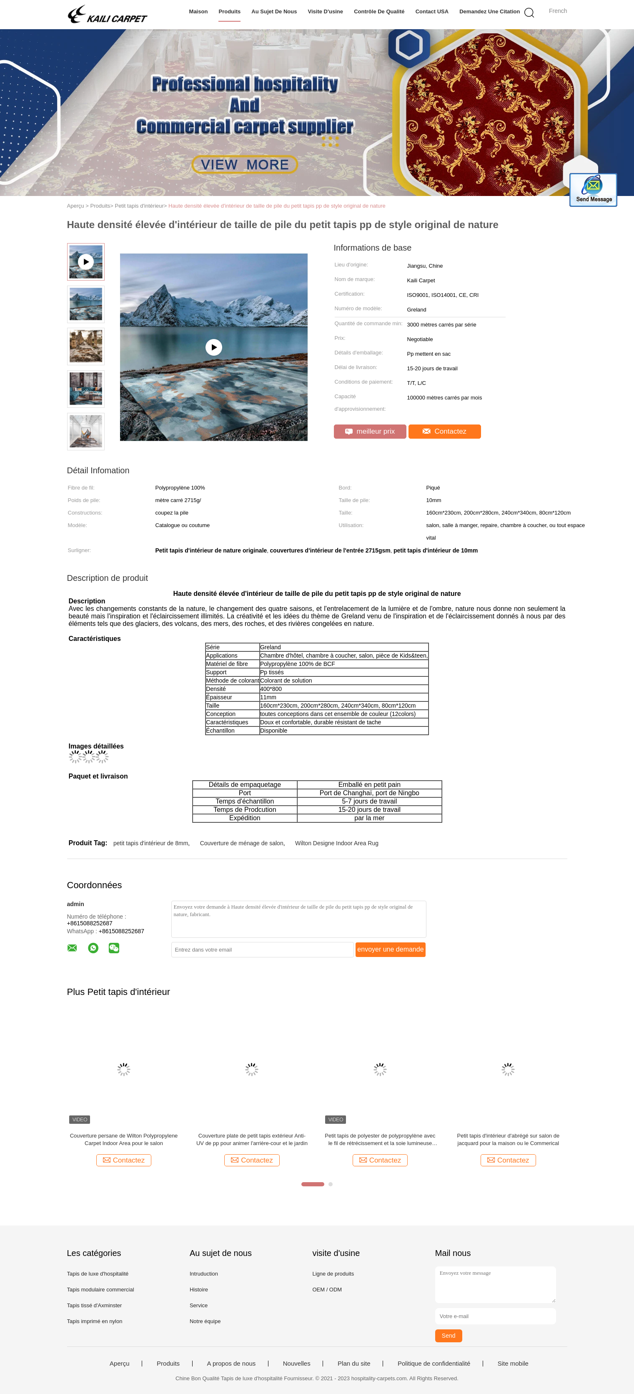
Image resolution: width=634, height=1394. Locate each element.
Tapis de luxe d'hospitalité (98, 1274)
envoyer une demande (390, 949)
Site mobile (513, 1363)
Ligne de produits (333, 1274)
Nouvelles (297, 1363)
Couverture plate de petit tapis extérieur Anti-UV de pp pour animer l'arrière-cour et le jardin (252, 1139)
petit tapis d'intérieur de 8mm (150, 843)
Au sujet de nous (274, 11)
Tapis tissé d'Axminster (94, 1305)
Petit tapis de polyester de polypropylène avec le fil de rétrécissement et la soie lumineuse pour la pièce (380, 1140)
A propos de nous (231, 1363)
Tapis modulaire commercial (100, 1289)
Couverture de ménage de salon (241, 843)
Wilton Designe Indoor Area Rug (336, 843)
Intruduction (204, 1274)
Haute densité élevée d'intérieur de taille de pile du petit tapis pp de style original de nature (277, 206)
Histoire (199, 1289)
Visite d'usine (325, 11)
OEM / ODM (327, 1289)
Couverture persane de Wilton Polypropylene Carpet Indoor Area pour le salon (124, 1139)
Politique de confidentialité (434, 1363)
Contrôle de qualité (379, 11)
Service (199, 1305)
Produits (229, 11)
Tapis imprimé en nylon (95, 1321)
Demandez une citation (489, 11)
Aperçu (120, 1363)
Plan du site (354, 1363)
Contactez (444, 431)
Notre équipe (205, 1321)
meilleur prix (370, 431)
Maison (198, 11)
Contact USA (432, 11)
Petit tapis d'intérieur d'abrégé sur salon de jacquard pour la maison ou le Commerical (508, 1139)
